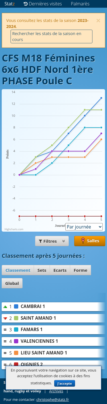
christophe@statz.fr (52, 399)
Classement (17, 270)
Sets (41, 270)
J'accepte (64, 383)
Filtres (52, 241)
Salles (89, 241)
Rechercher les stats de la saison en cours (46, 36)
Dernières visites (43, 4)
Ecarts (59, 270)
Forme (80, 270)
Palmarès (80, 4)
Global (12, 283)
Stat (10, 4)
